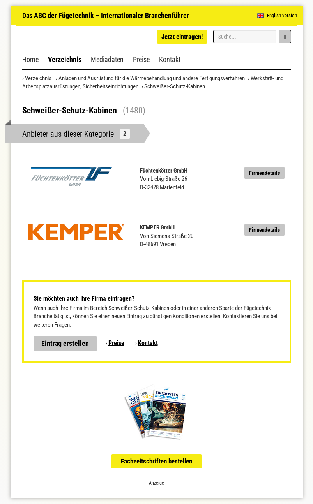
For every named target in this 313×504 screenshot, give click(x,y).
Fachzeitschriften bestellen (156, 461)
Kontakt (169, 59)
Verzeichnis (64, 59)
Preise (141, 59)
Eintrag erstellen (65, 343)
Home (30, 59)
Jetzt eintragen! (182, 37)
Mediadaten (107, 59)
